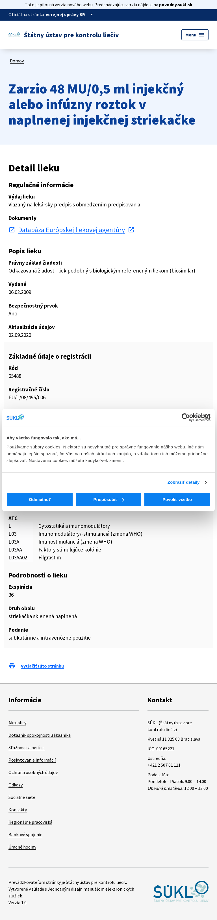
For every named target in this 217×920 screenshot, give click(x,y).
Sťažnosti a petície (26, 747)
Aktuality (17, 722)
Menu (195, 34)
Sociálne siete (21, 797)
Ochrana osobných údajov (33, 772)
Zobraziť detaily (184, 482)
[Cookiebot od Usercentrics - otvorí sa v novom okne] (186, 417)
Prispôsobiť (108, 499)
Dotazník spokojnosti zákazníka (39, 735)
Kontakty (17, 809)
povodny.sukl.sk (175, 4)
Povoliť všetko (177, 499)
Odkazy (15, 785)
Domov (17, 61)
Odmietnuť (40, 499)
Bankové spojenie (25, 834)
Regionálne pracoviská (30, 822)
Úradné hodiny (22, 847)
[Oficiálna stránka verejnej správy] (70, 14)
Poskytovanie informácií (32, 760)
